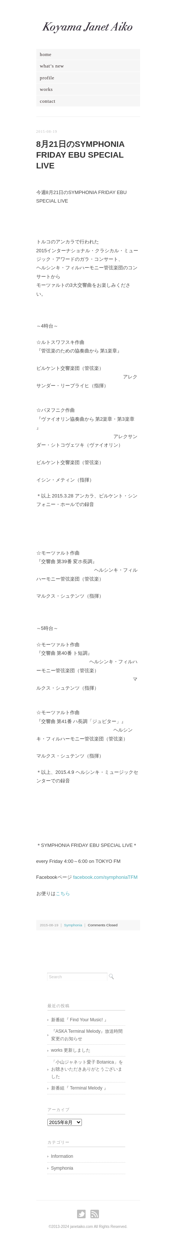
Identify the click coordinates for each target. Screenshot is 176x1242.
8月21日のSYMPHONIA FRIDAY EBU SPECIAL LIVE (80, 154)
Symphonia (73, 925)
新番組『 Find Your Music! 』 (80, 1019)
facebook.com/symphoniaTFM (105, 877)
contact (48, 101)
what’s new (52, 66)
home (46, 54)
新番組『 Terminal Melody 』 (79, 1088)
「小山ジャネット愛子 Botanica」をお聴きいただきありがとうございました (87, 1069)
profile (47, 77)
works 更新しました (71, 1050)
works (46, 89)
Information (62, 1156)
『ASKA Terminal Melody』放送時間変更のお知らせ (87, 1035)
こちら (63, 893)
